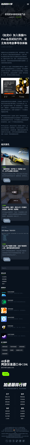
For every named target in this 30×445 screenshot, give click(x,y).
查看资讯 (7, 180)
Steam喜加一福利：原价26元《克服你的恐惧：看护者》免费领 (14, 208)
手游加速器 (4, 350)
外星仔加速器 (11, 334)
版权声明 (7, 399)
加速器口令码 (19, 350)
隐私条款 (7, 402)
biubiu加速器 (11, 291)
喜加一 (3, 283)
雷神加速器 (10, 309)
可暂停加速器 (13, 346)
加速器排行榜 (11, 17)
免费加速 (22, 404)
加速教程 (4, 281)
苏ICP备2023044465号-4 (8, 430)
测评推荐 (7, 411)
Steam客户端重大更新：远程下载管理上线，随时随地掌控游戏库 (14, 247)
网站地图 (23, 428)
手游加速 (22, 399)
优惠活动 (7, 413)
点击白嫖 (6, 373)
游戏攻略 (4, 279)
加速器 (11, 350)
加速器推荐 (4, 353)
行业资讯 (4, 167)
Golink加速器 (11, 317)
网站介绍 (7, 397)
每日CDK (7, 416)
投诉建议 (7, 404)
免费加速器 (4, 346)
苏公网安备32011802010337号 (21, 430)
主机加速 (22, 402)
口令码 (7, 418)
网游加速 (22, 397)
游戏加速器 (21, 346)
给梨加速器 (10, 326)
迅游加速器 (10, 300)
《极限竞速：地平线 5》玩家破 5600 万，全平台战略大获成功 (14, 170)
